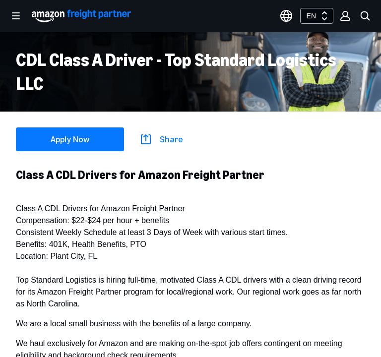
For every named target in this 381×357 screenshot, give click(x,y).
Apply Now (70, 139)
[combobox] (316, 16)
